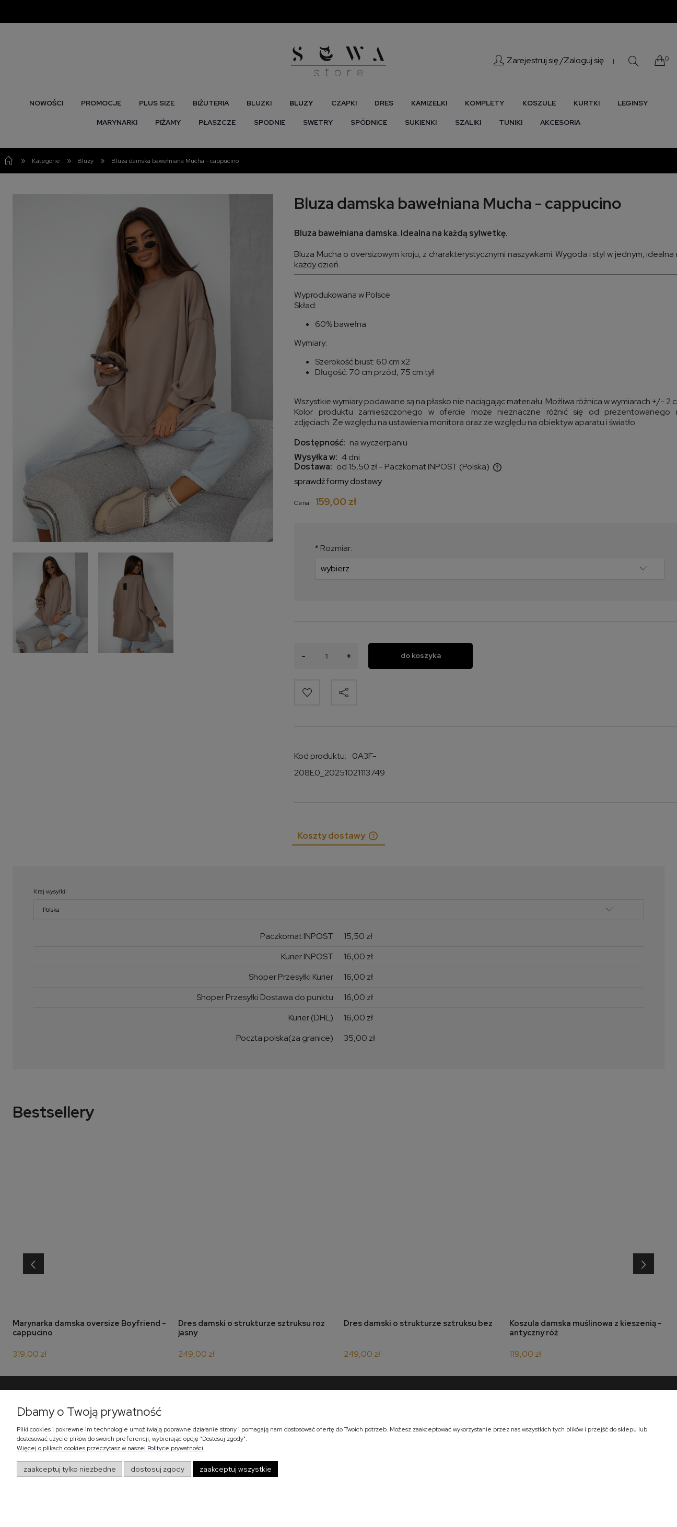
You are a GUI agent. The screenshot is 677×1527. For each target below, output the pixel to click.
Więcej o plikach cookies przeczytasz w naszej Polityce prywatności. (111, 1448)
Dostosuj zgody (157, 1469)
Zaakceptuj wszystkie (236, 1469)
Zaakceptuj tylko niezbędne (70, 1469)
